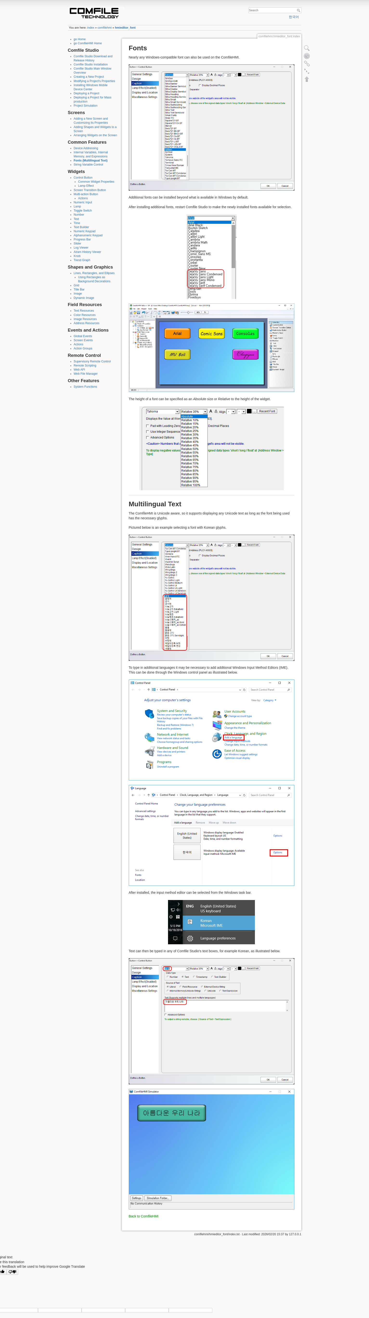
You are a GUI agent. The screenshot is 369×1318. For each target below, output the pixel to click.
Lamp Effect (86, 185)
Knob (77, 256)
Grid (76, 285)
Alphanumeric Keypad (88, 235)
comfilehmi (104, 27)
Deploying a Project (86, 93)
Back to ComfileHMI (144, 1216)
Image (78, 293)
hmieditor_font (125, 27)
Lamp (77, 206)
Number (79, 214)
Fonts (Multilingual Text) (91, 160)
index (90, 27)
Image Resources (85, 319)
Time (77, 223)
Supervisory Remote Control (92, 361)
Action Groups (83, 348)
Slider (77, 243)
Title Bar (79, 289)
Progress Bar (82, 239)
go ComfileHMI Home (88, 43)
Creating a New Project (89, 76)
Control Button (83, 177)
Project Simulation (85, 105)
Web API (79, 369)
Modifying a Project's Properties (94, 81)
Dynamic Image (84, 298)
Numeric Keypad (85, 231)
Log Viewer (81, 247)
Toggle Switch (83, 210)
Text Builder (81, 227)
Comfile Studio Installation (91, 64)
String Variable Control (88, 164)
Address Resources (86, 323)
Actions (83, 198)
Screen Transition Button (90, 190)
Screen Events (83, 340)
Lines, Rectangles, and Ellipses (94, 273)
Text (76, 219)
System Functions (85, 386)
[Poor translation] (12, 1272)
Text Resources (84, 310)
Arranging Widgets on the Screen (95, 135)
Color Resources (85, 315)
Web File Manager (86, 373)
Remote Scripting (85, 365)
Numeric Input (83, 202)
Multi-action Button (86, 194)
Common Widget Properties (96, 181)
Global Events (83, 336)
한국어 (294, 17)
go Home (80, 39)
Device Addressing (86, 148)
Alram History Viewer (87, 252)
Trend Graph (82, 260)
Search (299, 10)
